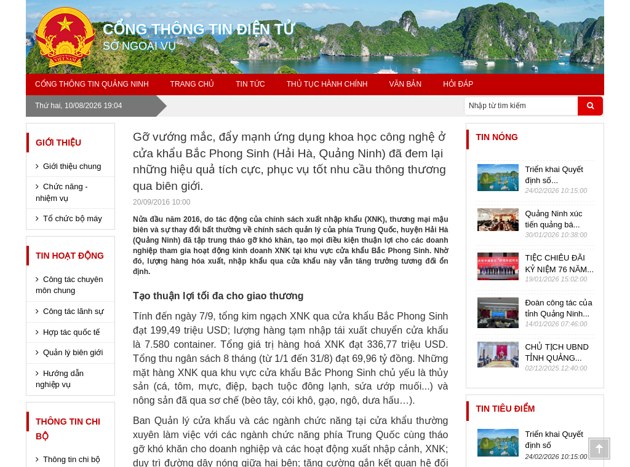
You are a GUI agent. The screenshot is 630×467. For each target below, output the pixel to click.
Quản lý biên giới (73, 352)
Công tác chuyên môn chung (69, 285)
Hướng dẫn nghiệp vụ (60, 379)
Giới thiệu (58, 142)
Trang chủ (192, 84)
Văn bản (405, 84)
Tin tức (250, 84)
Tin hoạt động (70, 256)
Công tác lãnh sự (73, 311)
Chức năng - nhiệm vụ (62, 192)
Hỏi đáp (458, 84)
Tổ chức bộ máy (72, 218)
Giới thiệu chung (72, 166)
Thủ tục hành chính (327, 84)
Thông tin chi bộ (68, 429)
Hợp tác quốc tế (71, 332)
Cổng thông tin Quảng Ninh (92, 84)
